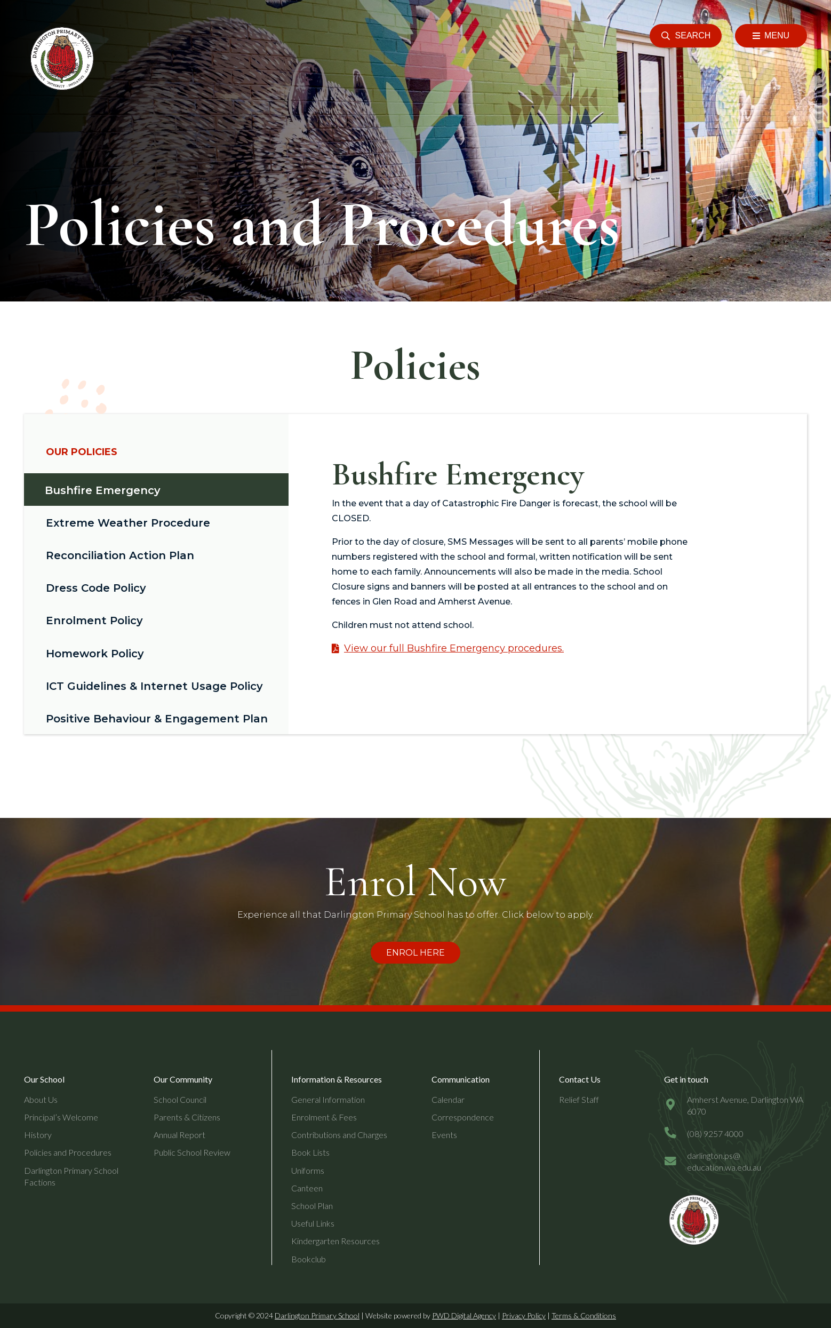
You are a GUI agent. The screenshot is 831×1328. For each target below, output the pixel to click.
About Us (41, 1099)
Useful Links (312, 1223)
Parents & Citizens (187, 1117)
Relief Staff (579, 1099)
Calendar (448, 1099)
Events (444, 1135)
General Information (328, 1099)
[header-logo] (60, 58)
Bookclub (308, 1259)
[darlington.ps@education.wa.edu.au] (675, 1162)
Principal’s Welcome (61, 1117)
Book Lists (310, 1152)
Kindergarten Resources (335, 1241)
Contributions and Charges (339, 1135)
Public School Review (192, 1152)
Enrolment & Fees (324, 1117)
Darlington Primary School (317, 1315)
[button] (686, 36)
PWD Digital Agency (464, 1315)
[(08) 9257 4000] (675, 1133)
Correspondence (463, 1117)
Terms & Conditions (584, 1315)
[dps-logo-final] (692, 1219)
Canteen (307, 1188)
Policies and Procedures (67, 1152)
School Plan (312, 1205)
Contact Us (580, 1079)
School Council (180, 1099)
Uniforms (307, 1170)
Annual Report (179, 1135)
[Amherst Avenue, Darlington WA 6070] (675, 1105)
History (38, 1135)
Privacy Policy (524, 1315)
